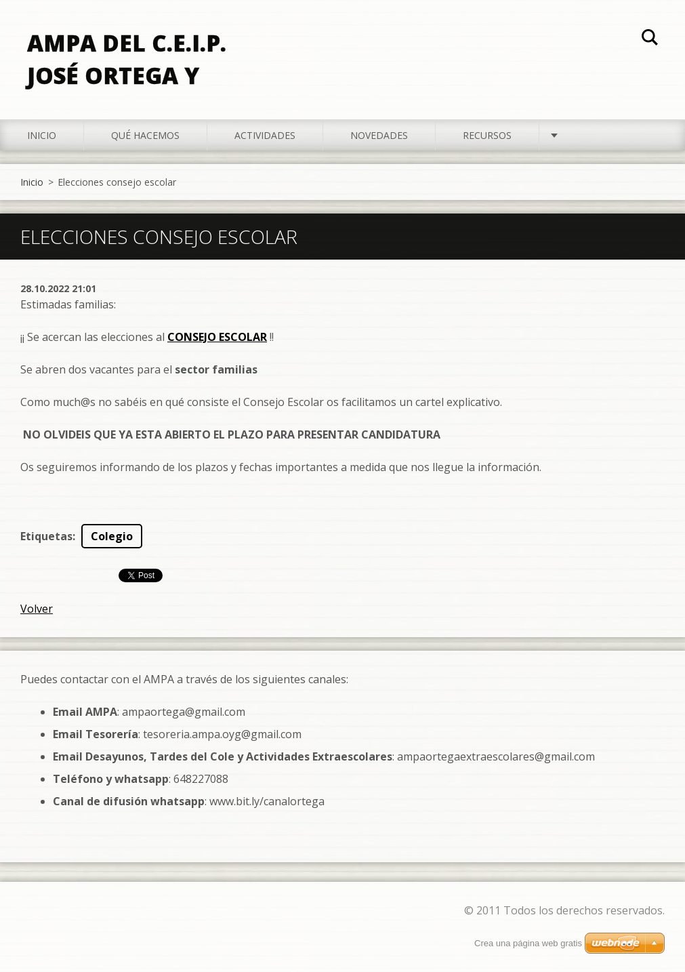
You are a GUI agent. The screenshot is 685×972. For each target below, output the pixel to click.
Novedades (379, 135)
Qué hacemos (145, 135)
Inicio (41, 135)
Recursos (487, 135)
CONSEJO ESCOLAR (217, 336)
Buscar (650, 39)
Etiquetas (46, 536)
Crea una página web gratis (528, 943)
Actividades (264, 135)
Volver (36, 608)
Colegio (112, 536)
